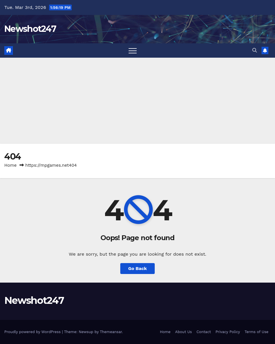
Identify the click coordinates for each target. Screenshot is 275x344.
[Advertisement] (137, 101)
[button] (254, 50)
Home (10, 165)
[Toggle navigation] (132, 50)
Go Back (137, 268)
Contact (203, 332)
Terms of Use (256, 332)
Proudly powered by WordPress (33, 332)
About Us (183, 332)
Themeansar (111, 332)
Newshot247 (30, 29)
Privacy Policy (228, 332)
